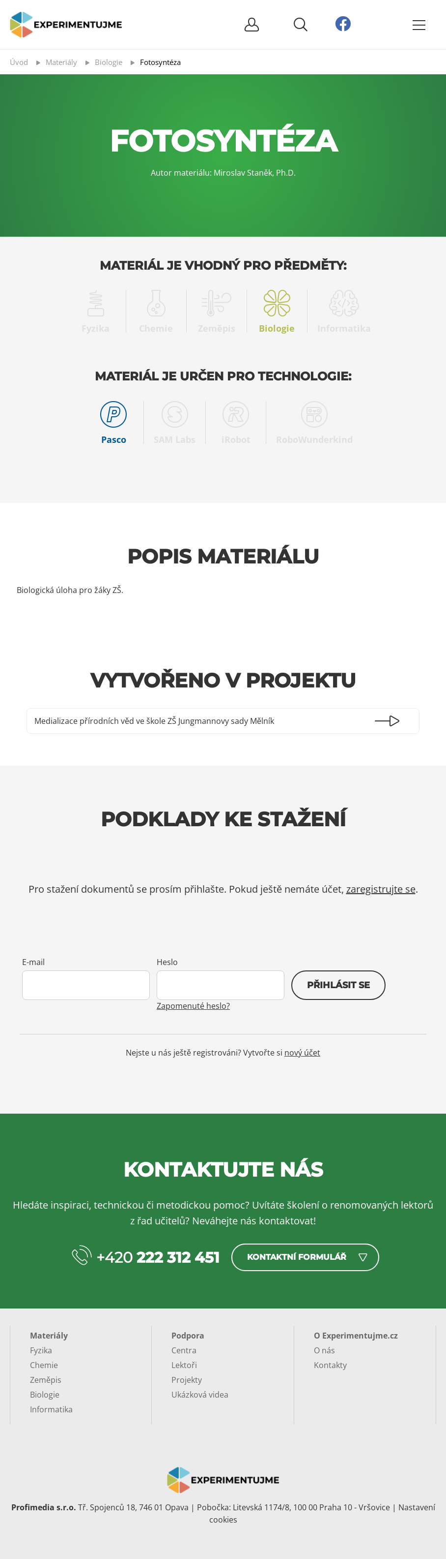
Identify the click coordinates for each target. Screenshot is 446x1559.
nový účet (302, 1052)
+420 (158, 1257)
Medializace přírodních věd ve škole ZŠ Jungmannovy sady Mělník (154, 721)
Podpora (187, 1335)
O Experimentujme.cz (356, 1335)
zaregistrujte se (381, 889)
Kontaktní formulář (296, 1257)
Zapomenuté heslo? (193, 1005)
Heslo (167, 962)
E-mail (33, 962)
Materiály (49, 1335)
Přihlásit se (338, 985)
